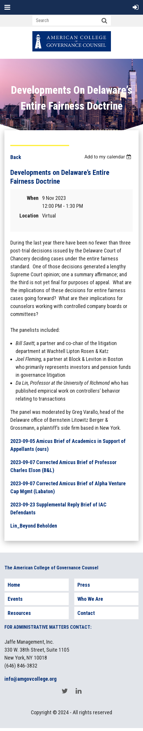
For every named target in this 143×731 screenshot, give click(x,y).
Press (83, 585)
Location (29, 216)
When (33, 198)
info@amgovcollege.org (30, 679)
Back (15, 157)
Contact (86, 613)
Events (15, 599)
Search (104, 21)
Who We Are (90, 599)
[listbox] (108, 156)
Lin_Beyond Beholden (33, 526)
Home (14, 585)
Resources (19, 613)
